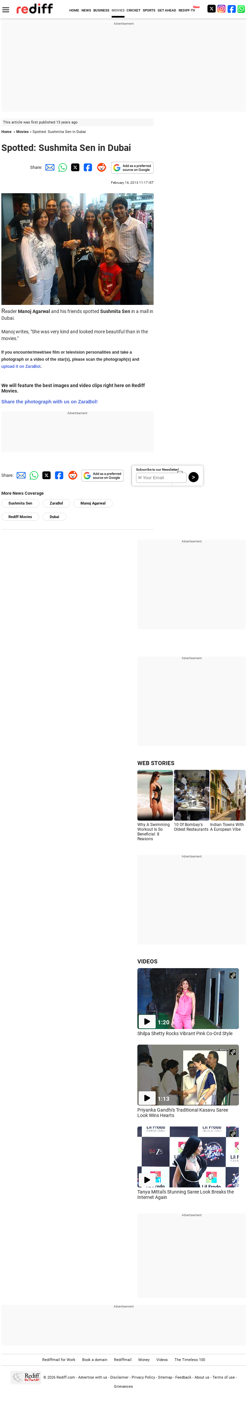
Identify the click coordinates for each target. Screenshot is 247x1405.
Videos (162, 1360)
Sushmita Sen (20, 503)
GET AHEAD (167, 10)
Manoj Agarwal (93, 503)
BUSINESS (101, 10)
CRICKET (133, 10)
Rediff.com (66, 1377)
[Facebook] (232, 8)
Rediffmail (123, 1360)
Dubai (54, 517)
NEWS (86, 10)
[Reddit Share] (100, 167)
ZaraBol (56, 503)
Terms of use (223, 1377)
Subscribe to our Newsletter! (157, 469)
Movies (22, 132)
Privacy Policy (143, 1377)
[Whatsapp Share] (61, 167)
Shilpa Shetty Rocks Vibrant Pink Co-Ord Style (184, 1033)
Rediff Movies (20, 517)
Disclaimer (119, 1377)
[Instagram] (222, 8)
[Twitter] (211, 8)
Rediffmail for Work (58, 1360)
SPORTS (149, 10)
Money (144, 1360)
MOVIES (118, 10)
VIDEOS (147, 961)
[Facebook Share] (87, 167)
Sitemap (165, 1377)
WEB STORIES (155, 763)
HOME (74, 10)
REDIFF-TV (187, 10)
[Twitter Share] (74, 167)
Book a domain (94, 1360)
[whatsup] (242, 8)
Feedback (183, 1377)
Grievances (123, 1386)
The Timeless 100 (190, 1360)
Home (6, 132)
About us (202, 1377)
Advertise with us (92, 1377)
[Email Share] (48, 167)
